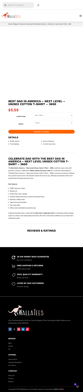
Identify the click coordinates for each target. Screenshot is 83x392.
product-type (21, 116)
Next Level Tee (30, 24)
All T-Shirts (12, 365)
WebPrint (59, 389)
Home (10, 24)
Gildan (10, 346)
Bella (10, 343)
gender (21, 124)
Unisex (53, 122)
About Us (11, 375)
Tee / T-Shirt (53, 115)
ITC (9, 349)
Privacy (10, 378)
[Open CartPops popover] (77, 386)
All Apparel (16, 24)
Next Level (23, 24)
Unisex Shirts (12, 359)
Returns (11, 381)
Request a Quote (41, 132)
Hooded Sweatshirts (15, 362)
